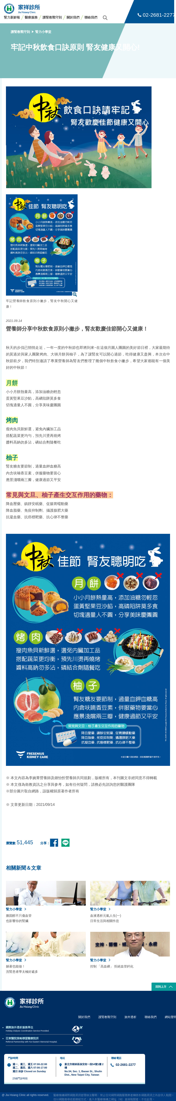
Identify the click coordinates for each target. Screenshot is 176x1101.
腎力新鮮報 (12, 17)
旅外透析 (130, 1017)
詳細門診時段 (20, 1078)
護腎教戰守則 (52, 17)
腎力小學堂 (43, 32)
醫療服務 (31, 17)
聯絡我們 (90, 17)
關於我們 (73, 17)
